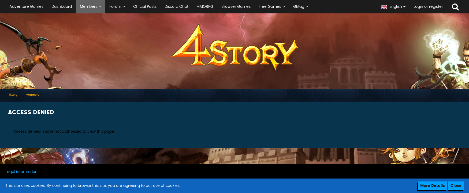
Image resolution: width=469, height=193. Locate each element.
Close (456, 186)
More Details (432, 186)
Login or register (428, 7)
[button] (188, 6)
